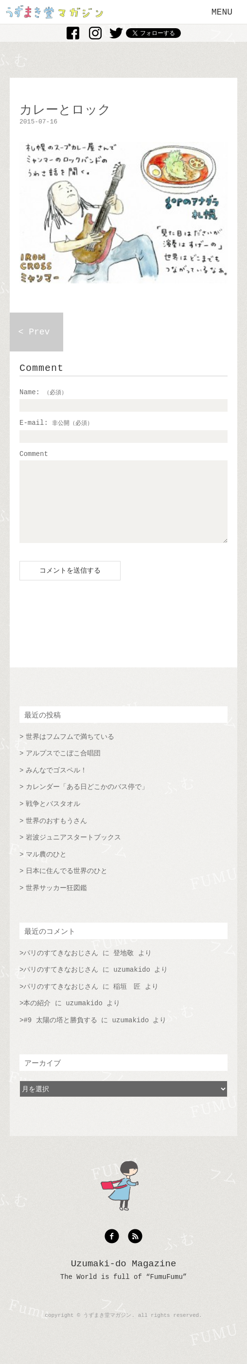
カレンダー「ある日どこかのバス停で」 (87, 801)
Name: (43, 392)
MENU (222, 12)
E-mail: (56, 423)
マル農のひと (46, 869)
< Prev (34, 332)
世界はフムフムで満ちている (70, 751)
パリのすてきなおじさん (60, 968)
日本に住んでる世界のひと (66, 886)
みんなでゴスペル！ (56, 785)
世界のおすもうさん (56, 835)
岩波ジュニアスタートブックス (73, 852)
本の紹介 (37, 1018)
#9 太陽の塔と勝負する (60, 1035)
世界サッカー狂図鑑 (56, 903)
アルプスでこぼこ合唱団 (63, 768)
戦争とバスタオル (53, 818)
